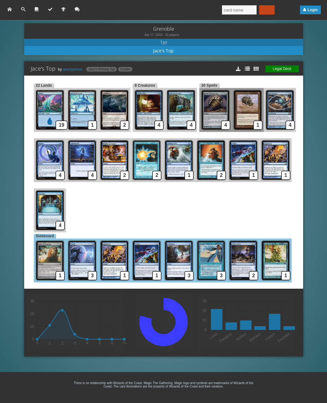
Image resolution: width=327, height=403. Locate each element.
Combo (125, 69)
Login (312, 10)
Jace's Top (163, 51)
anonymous (72, 69)
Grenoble (163, 28)
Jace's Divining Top (101, 69)
